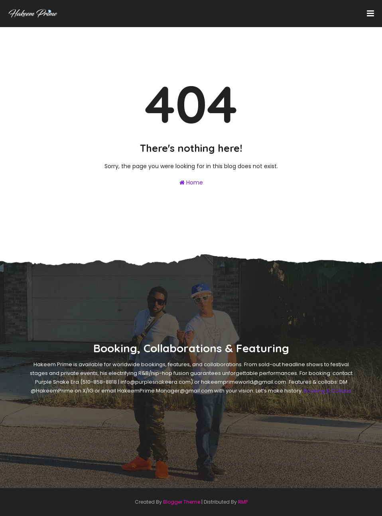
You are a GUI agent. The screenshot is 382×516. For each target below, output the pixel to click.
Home (191, 182)
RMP (243, 501)
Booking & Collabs (327, 390)
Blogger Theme (181, 501)
